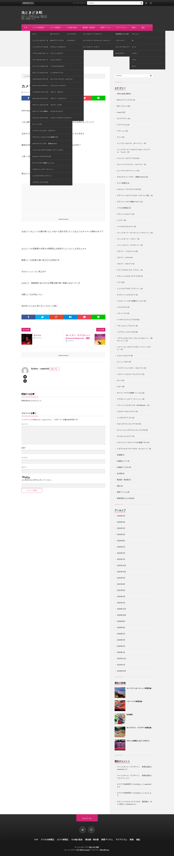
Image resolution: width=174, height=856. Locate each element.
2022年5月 (121, 547)
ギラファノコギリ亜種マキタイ (128, 202)
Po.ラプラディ (122, 118)
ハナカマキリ (122, 307)
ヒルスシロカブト (123, 355)
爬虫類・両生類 (88, 27)
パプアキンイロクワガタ (126, 332)
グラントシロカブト (124, 214)
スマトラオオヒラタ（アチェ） (128, 270)
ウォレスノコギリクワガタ (127, 158)
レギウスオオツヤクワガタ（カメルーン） (133, 449)
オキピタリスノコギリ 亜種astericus (131, 177)
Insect (119, 112)
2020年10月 (121, 615)
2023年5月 (121, 528)
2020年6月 (121, 627)
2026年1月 (121, 516)
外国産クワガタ (123, 467)
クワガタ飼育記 (38, 27)
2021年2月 (121, 596)
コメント (24, 424)
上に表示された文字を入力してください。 (37, 480)
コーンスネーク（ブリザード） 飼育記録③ (133, 767)
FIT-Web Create (83, 850)
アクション (121, 131)
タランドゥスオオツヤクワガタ (128, 276)
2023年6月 (121, 522)
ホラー (119, 387)
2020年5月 (121, 634)
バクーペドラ (122, 313)
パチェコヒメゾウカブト (126, 326)
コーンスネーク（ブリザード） (128, 245)
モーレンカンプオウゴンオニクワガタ (131, 430)
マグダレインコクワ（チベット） (129, 399)
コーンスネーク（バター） (127, 239)
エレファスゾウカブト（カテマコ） (130, 164)
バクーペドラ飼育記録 (134, 701)
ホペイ (119, 380)
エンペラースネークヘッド (127, 171)
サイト (23, 467)
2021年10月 (121, 572)
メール (24, 457)
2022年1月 (121, 559)
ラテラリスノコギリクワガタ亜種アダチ (132, 442)
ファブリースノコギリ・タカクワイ (130, 368)
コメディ (36, 92)
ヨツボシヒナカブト (124, 436)
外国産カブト (122, 461)
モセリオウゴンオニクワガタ (128, 424)
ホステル (37, 335)
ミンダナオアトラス (124, 418)
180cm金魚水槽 (123, 94)
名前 (23, 448)
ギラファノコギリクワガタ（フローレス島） (133, 195)
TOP (25, 27)
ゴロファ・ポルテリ (124, 264)
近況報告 (130, 714)
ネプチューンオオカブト (126, 295)
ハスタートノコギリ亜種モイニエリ (130, 301)
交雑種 (119, 455)
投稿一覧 (54, 369)
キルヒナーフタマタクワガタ (128, 189)
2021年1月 (121, 603)
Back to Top (87, 818)
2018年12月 (121, 671)
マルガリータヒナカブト (126, 411)
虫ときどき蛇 (31, 12)
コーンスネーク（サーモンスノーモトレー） (133, 233)
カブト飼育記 (55, 27)
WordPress (104, 850)
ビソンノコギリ (123, 362)
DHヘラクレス (122, 106)
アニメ (119, 137)
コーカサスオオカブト (125, 226)
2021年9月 (121, 578)
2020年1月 (121, 652)
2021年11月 (121, 565)
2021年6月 (121, 584)
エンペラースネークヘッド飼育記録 (88, 3)
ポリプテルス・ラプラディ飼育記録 (139, 728)
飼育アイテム (106, 27)
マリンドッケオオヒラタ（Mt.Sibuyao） (132, 405)
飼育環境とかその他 (124, 498)
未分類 (119, 473)
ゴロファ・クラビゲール (126, 251)
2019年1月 (121, 665)
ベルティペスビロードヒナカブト (129, 374)
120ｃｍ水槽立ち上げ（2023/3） (138, 741)
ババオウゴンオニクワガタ (127, 319)
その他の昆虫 (72, 27)
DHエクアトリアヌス (125, 100)
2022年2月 (121, 553)
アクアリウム (121, 27)
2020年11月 (121, 609)
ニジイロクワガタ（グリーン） (128, 288)
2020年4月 (121, 640)
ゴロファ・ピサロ (123, 257)
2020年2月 (121, 646)
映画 (133, 27)
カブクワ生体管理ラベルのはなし (129, 784)
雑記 (143, 27)
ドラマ (119, 282)
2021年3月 (121, 590)
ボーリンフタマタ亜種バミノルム (129, 393)
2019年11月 (121, 658)
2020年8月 (121, 621)
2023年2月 (121, 534)
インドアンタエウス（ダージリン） (130, 143)
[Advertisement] (87, 48)
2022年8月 (121, 541)
